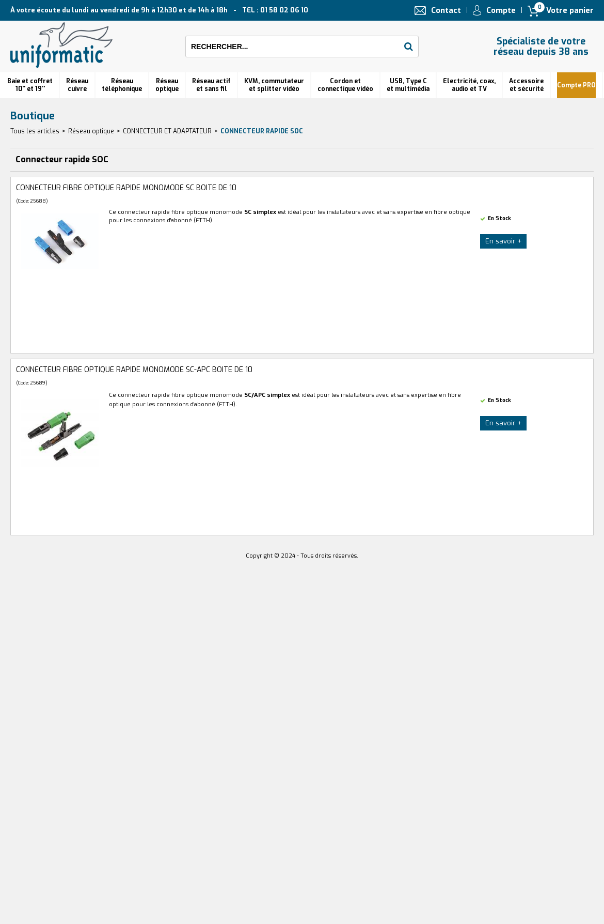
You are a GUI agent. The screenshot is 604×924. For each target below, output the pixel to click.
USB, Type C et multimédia (408, 85)
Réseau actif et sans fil (211, 85)
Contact (446, 10)
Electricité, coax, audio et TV (469, 85)
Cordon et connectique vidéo (345, 85)
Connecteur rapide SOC (261, 131)
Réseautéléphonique (122, 85)
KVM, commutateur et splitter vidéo (274, 85)
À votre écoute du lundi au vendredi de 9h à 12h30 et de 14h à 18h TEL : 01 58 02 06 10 (159, 10)
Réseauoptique (167, 85)
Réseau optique (91, 131)
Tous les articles (34, 131)
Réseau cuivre (77, 85)
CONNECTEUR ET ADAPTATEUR (167, 131)
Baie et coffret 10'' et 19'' (30, 85)
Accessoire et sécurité (526, 85)
